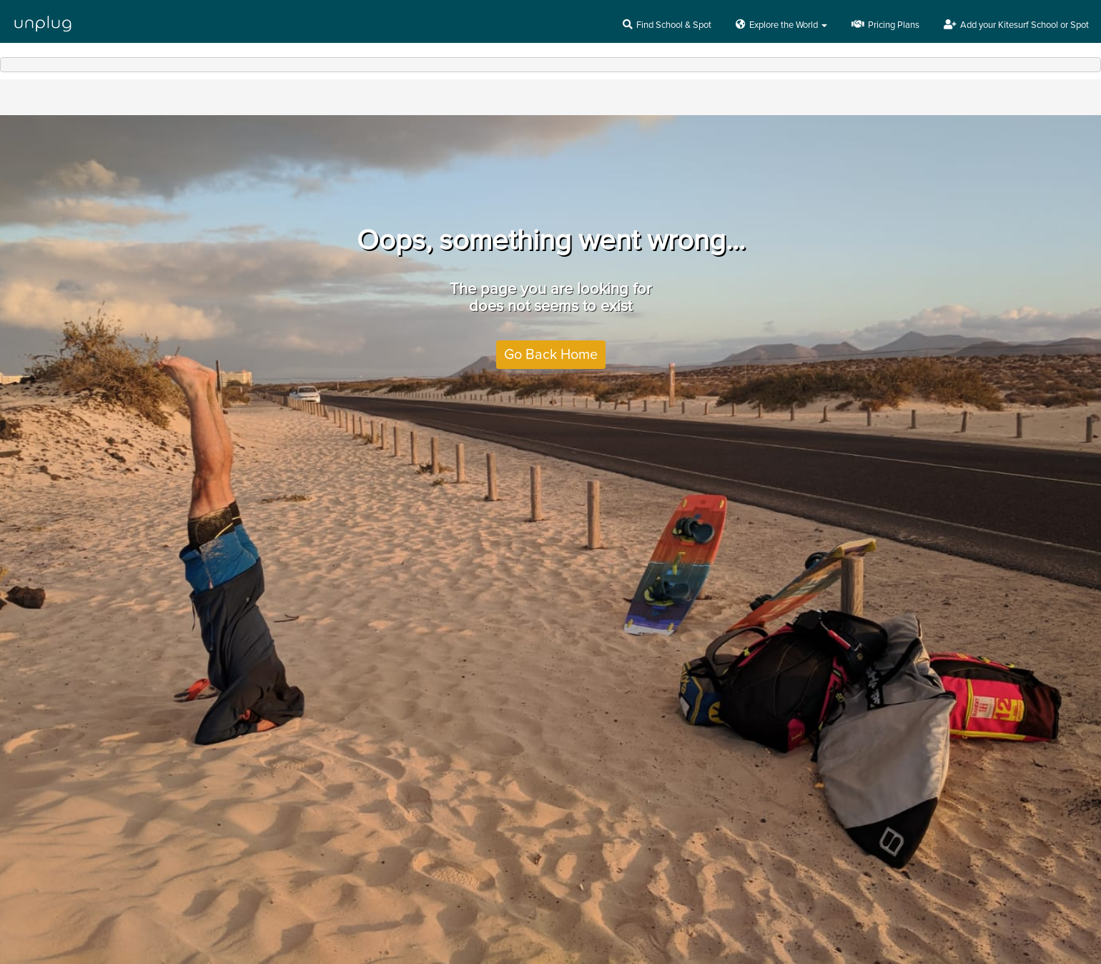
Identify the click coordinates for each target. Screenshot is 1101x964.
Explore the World (781, 25)
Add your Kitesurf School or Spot (1016, 25)
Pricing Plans (885, 25)
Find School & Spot (667, 25)
